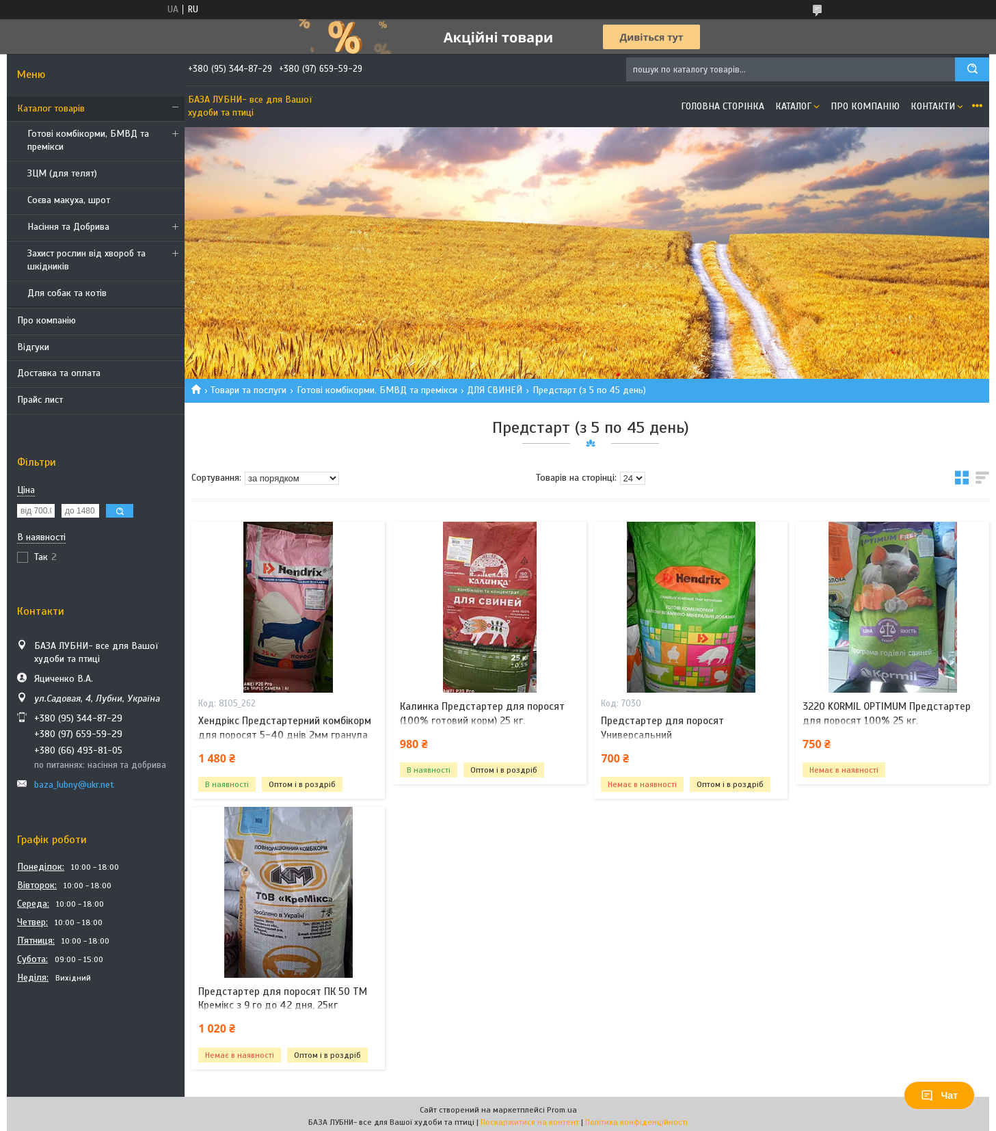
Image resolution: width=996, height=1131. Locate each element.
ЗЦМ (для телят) (62, 173)
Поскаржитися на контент (530, 1122)
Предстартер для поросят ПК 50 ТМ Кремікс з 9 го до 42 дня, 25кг (282, 998)
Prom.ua (562, 1110)
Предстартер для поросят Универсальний (662, 728)
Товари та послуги (248, 390)
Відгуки (33, 347)
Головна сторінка (722, 106)
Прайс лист (40, 399)
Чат (939, 1095)
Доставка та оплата (58, 373)
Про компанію (46, 320)
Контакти (933, 106)
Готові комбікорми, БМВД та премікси (88, 140)
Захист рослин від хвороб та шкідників (86, 260)
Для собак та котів (67, 293)
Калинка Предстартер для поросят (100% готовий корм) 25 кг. (482, 713)
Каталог (793, 106)
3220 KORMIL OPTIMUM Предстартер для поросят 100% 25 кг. (887, 713)
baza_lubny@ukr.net (74, 784)
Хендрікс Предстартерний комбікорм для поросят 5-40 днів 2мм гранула (284, 728)
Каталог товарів (51, 108)
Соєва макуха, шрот (68, 200)
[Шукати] (972, 69)
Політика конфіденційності (636, 1122)
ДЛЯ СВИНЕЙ (494, 390)
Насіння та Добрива (68, 226)
